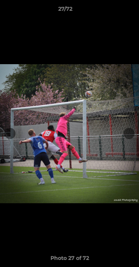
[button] (112, 10)
